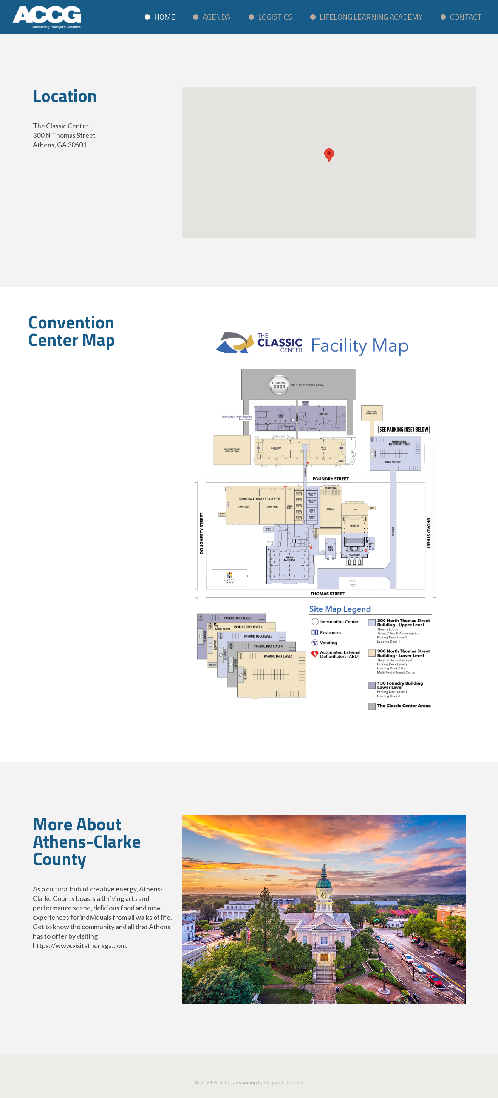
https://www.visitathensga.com (79, 945)
